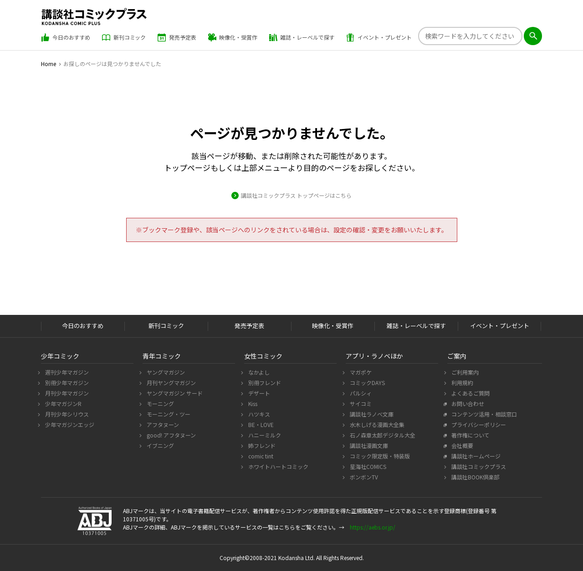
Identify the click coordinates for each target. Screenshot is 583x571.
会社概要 (461, 445)
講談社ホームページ (475, 456)
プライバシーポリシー (477, 424)
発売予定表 (177, 37)
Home (48, 63)
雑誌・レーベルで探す (302, 37)
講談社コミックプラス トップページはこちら (296, 195)
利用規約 (461, 382)
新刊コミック (124, 37)
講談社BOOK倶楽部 (474, 477)
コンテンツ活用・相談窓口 (483, 414)
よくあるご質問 (469, 393)
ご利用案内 (464, 372)
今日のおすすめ (65, 37)
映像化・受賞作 (232, 37)
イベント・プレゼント (379, 37)
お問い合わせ (466, 403)
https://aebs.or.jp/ (372, 527)
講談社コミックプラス (477, 466)
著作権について (469, 435)
